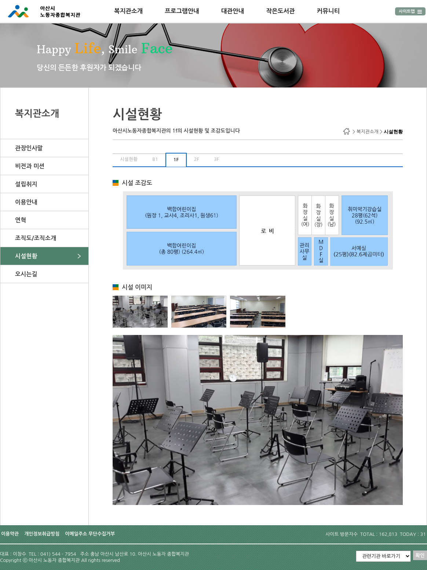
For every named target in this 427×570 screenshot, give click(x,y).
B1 (155, 159)
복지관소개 (128, 11)
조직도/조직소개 (35, 238)
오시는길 (26, 274)
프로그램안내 (182, 11)
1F (176, 159)
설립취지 (26, 184)
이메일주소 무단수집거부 (90, 533)
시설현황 (26, 256)
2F (196, 159)
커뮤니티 (328, 11)
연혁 (20, 220)
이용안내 (26, 202)
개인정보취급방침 (41, 533)
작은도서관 (280, 11)
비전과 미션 (29, 166)
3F (216, 159)
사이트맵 (410, 11)
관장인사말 (29, 148)
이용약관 (10, 533)
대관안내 (232, 11)
